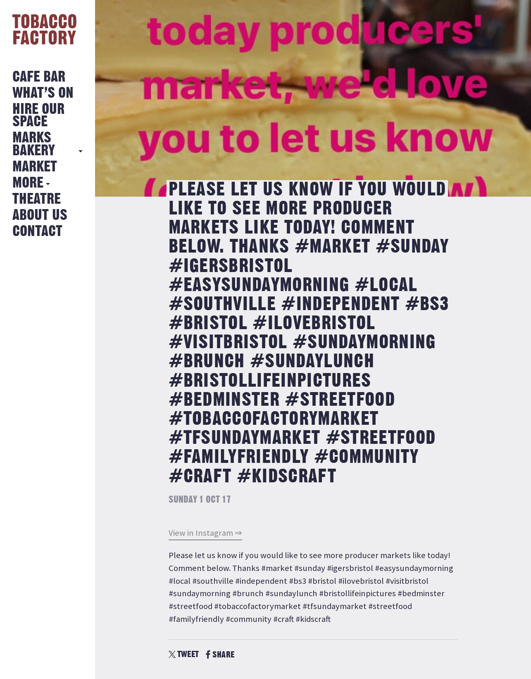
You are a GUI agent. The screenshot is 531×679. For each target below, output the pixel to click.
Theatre (36, 199)
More (27, 183)
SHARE (220, 654)
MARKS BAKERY (33, 144)
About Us (39, 215)
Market (34, 167)
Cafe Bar (38, 77)
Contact (37, 231)
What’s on (43, 93)
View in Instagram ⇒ (205, 532)
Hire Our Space (38, 115)
